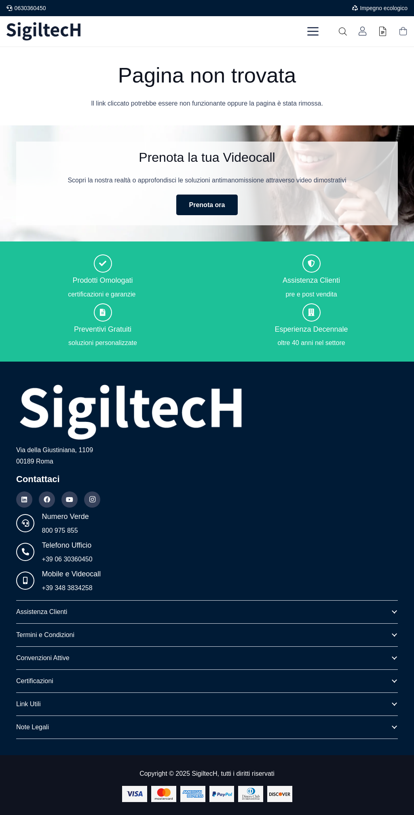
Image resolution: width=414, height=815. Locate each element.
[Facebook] (47, 499)
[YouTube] (69, 499)
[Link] (362, 31)
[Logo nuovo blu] (43, 31)
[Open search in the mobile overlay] (343, 32)
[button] (313, 31)
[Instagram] (92, 499)
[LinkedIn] (24, 499)
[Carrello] (403, 31)
